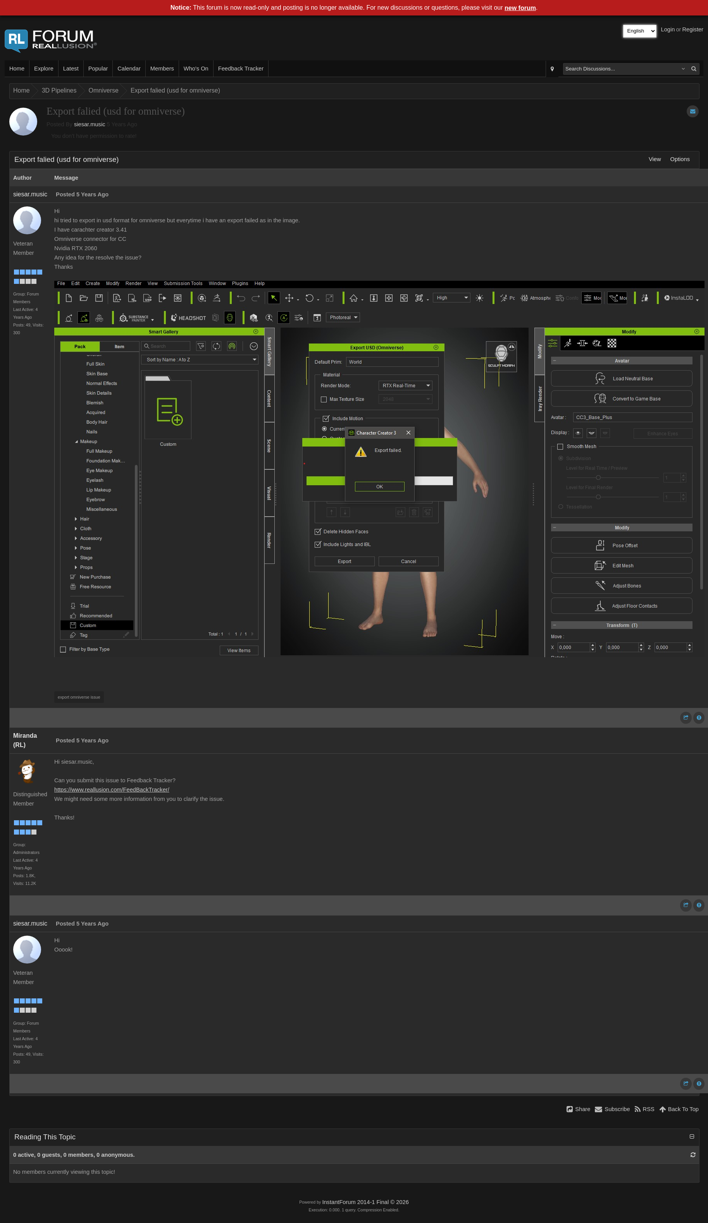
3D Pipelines (59, 90)
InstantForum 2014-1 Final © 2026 (365, 1202)
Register (692, 29)
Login (668, 29)
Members (162, 68)
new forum (520, 8)
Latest (71, 68)
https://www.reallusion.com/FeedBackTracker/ (111, 790)
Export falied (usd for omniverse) (175, 90)
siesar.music (89, 124)
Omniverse (104, 90)
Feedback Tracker (241, 68)
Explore (43, 68)
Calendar (129, 68)
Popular (98, 68)
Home (17, 68)
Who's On (196, 68)
